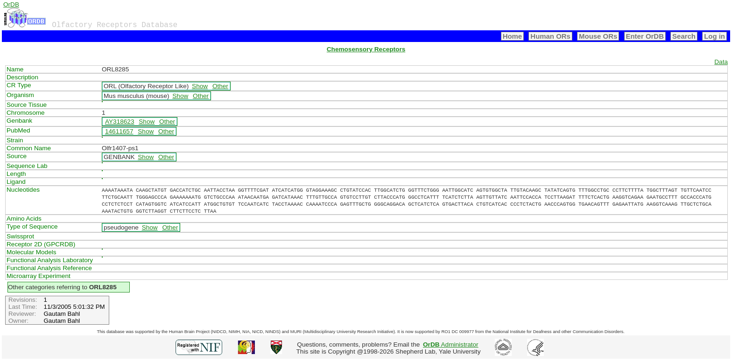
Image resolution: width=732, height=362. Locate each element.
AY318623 (119, 121)
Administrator (451, 344)
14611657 (119, 131)
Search (684, 36)
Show (200, 86)
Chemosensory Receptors (366, 49)
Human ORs (550, 36)
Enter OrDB (645, 36)
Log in (714, 36)
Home (512, 36)
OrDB (11, 4)
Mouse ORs (598, 36)
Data (721, 61)
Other (220, 86)
